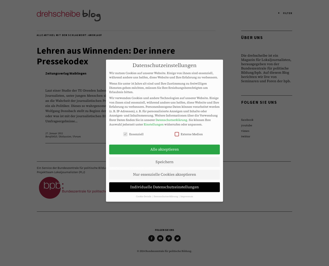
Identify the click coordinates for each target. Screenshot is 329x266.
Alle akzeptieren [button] (164, 146)
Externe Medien (189, 131)
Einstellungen (154, 121)
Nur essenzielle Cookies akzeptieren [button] (164, 171)
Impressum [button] (186, 193)
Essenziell (133, 131)
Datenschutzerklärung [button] (166, 193)
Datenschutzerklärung (171, 117)
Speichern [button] (164, 158)
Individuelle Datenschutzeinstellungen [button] (164, 183)
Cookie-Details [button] (144, 193)
